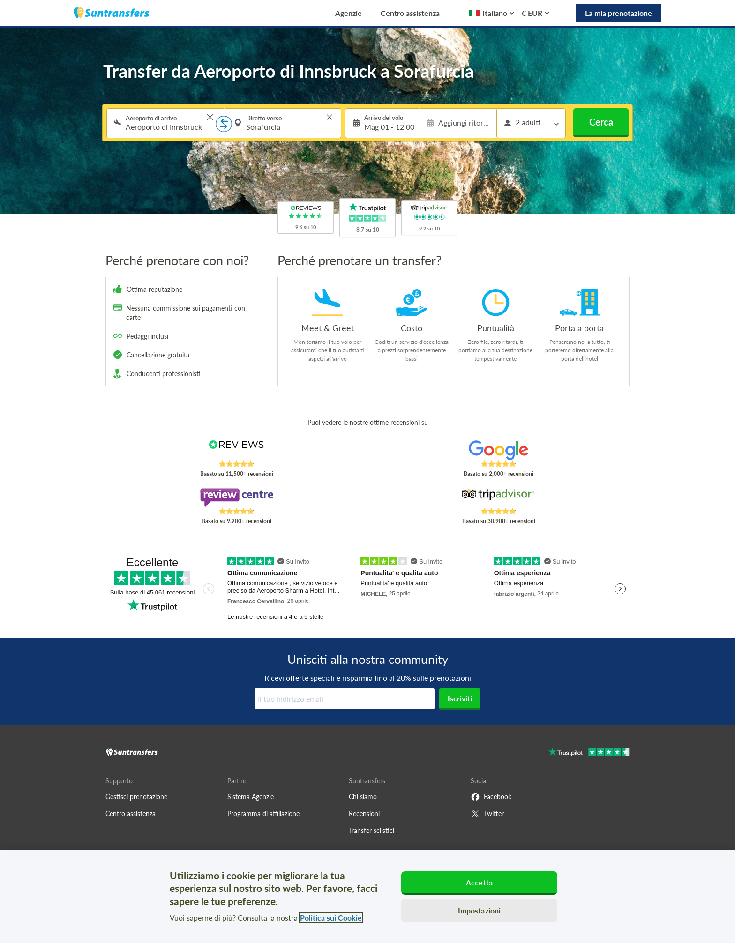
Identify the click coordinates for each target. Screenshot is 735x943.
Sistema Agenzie (250, 797)
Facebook (491, 797)
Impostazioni (479, 910)
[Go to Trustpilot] (589, 753)
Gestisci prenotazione (136, 797)
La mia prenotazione (618, 12)
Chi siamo (363, 797)
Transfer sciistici (371, 830)
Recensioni (364, 813)
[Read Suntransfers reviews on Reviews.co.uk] (236, 450)
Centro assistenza (410, 12)
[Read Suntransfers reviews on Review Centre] (236, 497)
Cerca (601, 121)
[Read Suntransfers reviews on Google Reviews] (498, 450)
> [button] (210, 117)
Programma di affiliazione (263, 813)
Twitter (487, 813)
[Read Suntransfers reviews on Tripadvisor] (498, 497)
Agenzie (348, 12)
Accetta (479, 882)
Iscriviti (460, 698)
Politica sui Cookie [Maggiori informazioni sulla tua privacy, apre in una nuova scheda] (331, 917)
